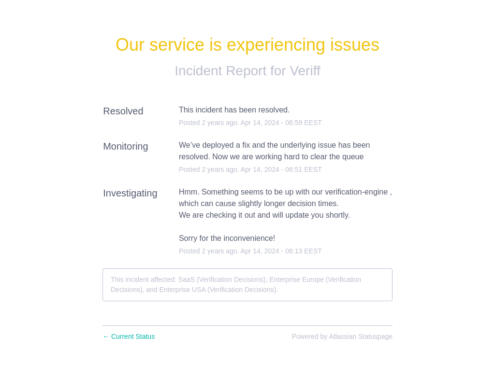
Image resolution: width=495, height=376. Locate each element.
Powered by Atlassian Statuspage (342, 336)
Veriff (305, 70)
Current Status (128, 336)
